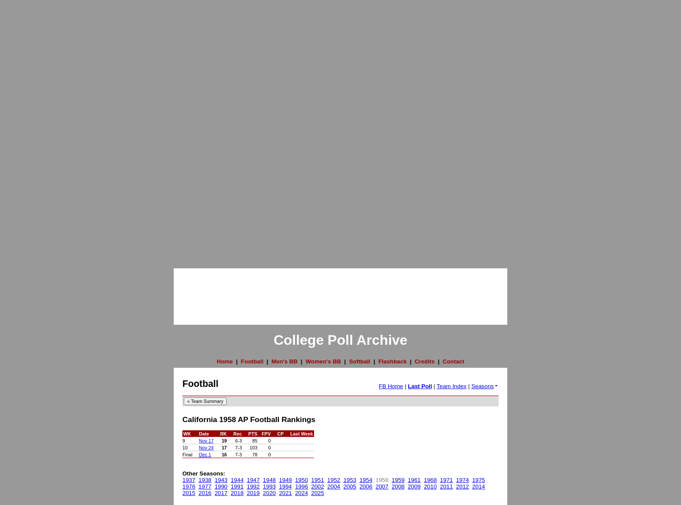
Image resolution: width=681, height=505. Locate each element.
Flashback (392, 361)
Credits (425, 361)
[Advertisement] (34, 130)
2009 (414, 486)
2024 (301, 493)
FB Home (391, 386)
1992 (253, 486)
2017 (221, 493)
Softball (359, 361)
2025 (317, 493)
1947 (253, 480)
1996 (301, 486)
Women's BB (323, 361)
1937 (188, 480)
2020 (269, 493)
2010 (430, 486)
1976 (188, 486)
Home (225, 361)
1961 (414, 480)
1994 (285, 486)
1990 (221, 486)
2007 (382, 486)
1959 (398, 480)
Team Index (451, 386)
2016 (205, 493)
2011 (446, 486)
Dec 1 (205, 454)
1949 (285, 480)
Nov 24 (206, 447)
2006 (366, 486)
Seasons (485, 386)
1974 (462, 480)
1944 (237, 480)
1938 (205, 480)
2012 (462, 486)
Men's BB (284, 361)
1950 (301, 480)
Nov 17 (206, 440)
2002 (317, 486)
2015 (188, 493)
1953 (350, 480)
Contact (453, 361)
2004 (333, 486)
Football (252, 361)
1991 (237, 486)
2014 (478, 486)
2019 (253, 493)
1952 (333, 480)
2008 (398, 486)
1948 (269, 480)
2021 (285, 493)
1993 (269, 486)
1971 (446, 480)
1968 (430, 480)
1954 (366, 480)
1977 (205, 486)
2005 (350, 486)
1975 (478, 480)
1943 (221, 480)
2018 (237, 493)
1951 (317, 480)
